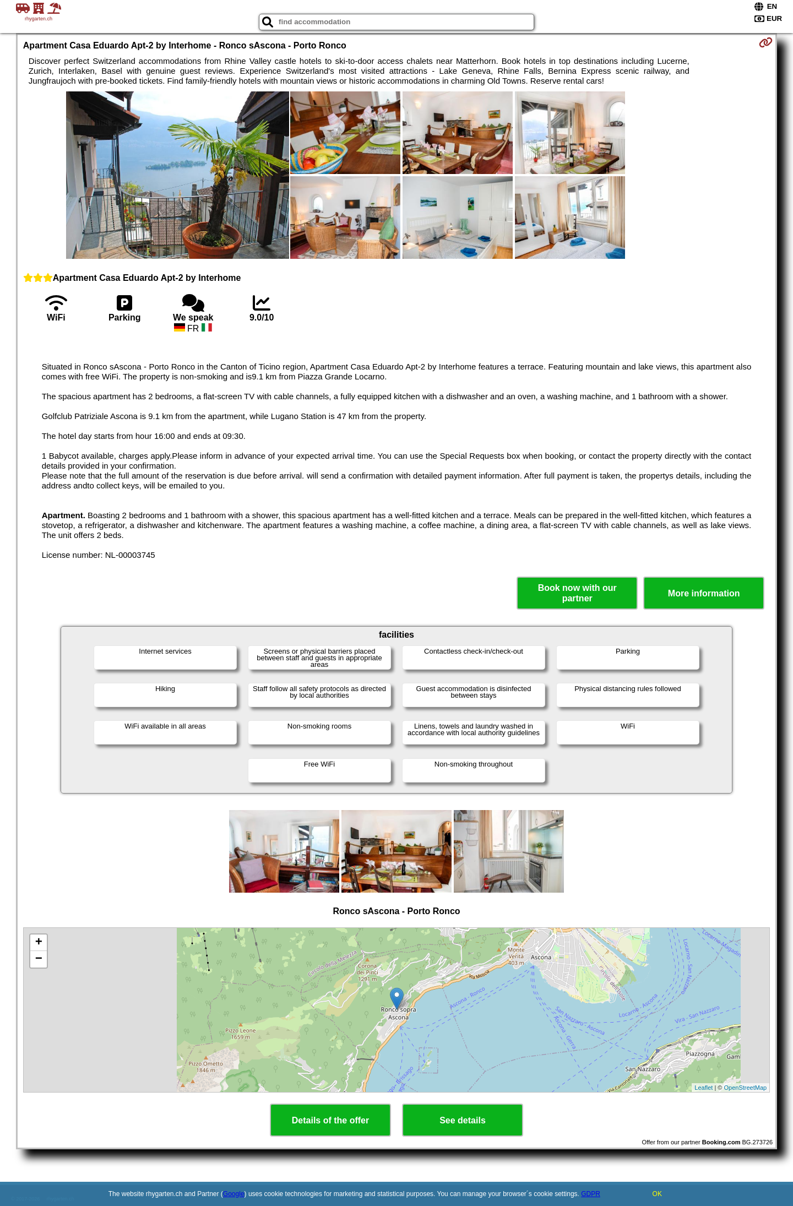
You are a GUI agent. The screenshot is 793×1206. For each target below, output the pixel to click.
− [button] (38, 959)
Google (234, 1194)
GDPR (590, 1194)
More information (704, 593)
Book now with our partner (577, 593)
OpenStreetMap (745, 1087)
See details (462, 1120)
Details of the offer (330, 1120)
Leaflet (703, 1087)
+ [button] (38, 943)
